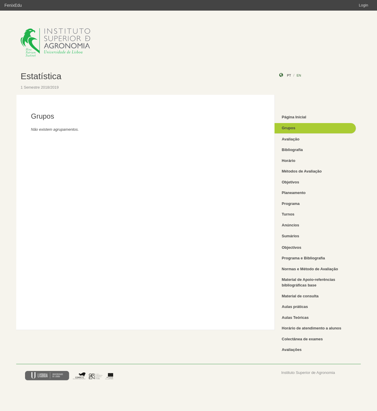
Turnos (288, 214)
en (299, 75)
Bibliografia (292, 150)
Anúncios (290, 225)
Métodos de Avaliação (302, 171)
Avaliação (291, 139)
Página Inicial (294, 117)
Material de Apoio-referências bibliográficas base (308, 282)
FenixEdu (13, 5)
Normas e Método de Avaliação (310, 269)
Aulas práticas (295, 306)
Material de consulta (300, 296)
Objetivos (290, 182)
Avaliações (292, 349)
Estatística (41, 76)
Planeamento (294, 192)
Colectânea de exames (302, 339)
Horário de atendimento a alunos (311, 328)
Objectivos (291, 247)
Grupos (288, 128)
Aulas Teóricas (295, 317)
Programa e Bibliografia (303, 258)
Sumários (290, 236)
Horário (288, 160)
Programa (291, 203)
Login (363, 5)
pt (289, 75)
